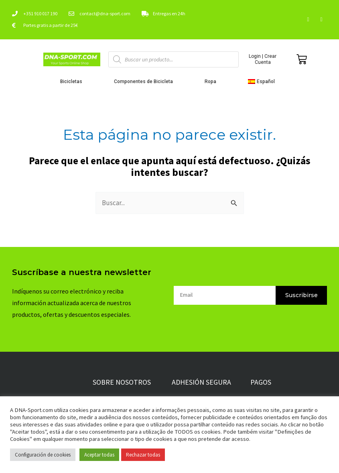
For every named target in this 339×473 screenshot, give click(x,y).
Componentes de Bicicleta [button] (145, 81)
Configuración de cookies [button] (43, 454)
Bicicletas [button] (73, 81)
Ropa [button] (212, 81)
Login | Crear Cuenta (262, 59)
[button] (263, 81)
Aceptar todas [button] (99, 454)
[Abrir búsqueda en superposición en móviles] (173, 59)
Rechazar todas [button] (143, 454)
